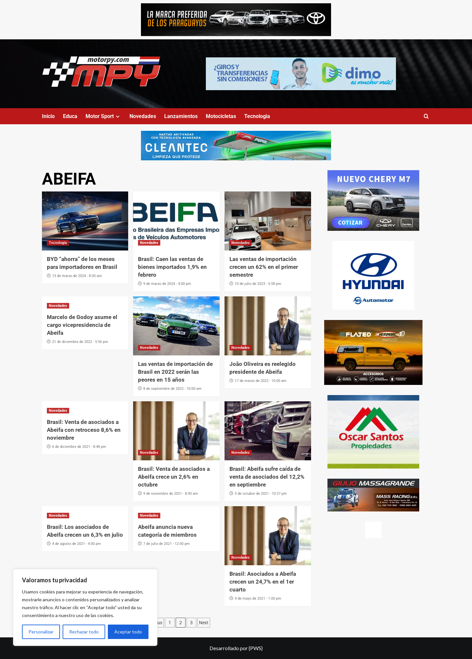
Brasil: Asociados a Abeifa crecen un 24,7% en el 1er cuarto (262, 581)
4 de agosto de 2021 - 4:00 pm (76, 544)
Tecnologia (257, 116)
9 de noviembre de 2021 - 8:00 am (170, 493)
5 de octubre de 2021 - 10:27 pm (261, 493)
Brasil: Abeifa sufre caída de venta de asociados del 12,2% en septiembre (267, 477)
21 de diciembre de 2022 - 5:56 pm (80, 342)
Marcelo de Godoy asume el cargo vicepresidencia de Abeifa (82, 325)
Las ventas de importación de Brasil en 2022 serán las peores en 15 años (175, 372)
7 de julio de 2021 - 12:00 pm (166, 544)
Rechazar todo (84, 631)
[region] (85, 607)
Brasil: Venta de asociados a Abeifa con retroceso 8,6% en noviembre (84, 430)
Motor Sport (103, 116)
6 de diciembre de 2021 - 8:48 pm (79, 447)
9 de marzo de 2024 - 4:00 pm (167, 284)
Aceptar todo (128, 631)
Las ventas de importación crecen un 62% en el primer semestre (263, 267)
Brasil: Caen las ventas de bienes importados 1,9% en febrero (172, 267)
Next (203, 622)
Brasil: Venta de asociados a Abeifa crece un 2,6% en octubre (174, 477)
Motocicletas (221, 116)
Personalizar (41, 631)
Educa (70, 116)
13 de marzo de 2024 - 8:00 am (77, 276)
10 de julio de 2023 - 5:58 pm (258, 284)
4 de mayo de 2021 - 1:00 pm (258, 598)
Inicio (48, 116)
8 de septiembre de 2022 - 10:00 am (172, 389)
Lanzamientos (181, 116)
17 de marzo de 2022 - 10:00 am (260, 381)
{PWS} (256, 648)
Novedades (142, 116)
